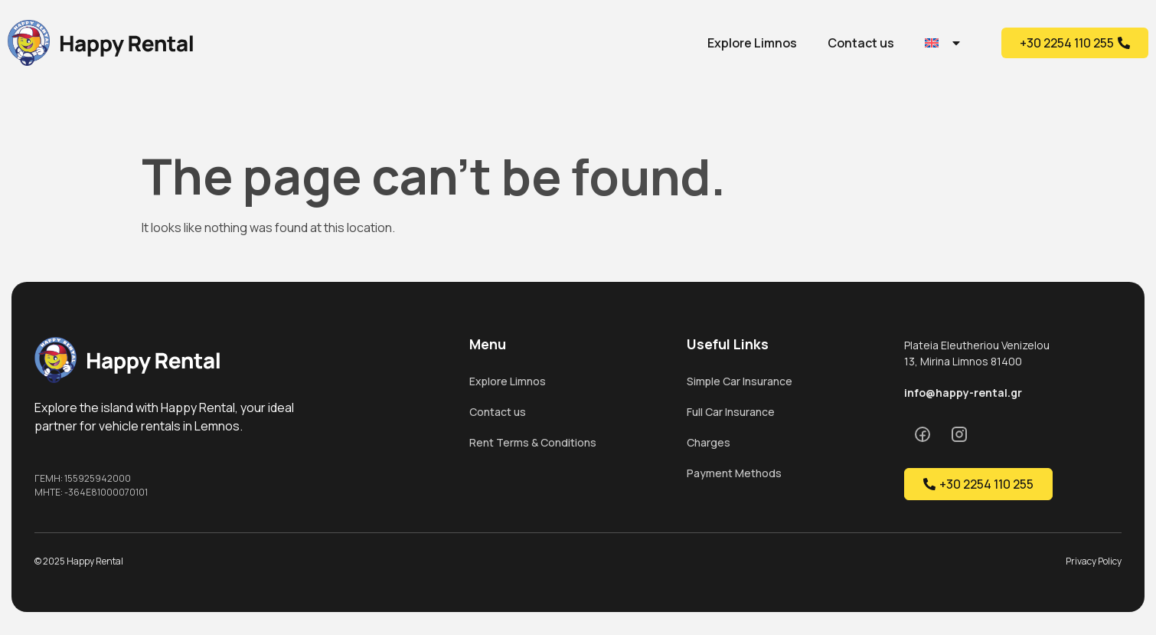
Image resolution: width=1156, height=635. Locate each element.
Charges (708, 442)
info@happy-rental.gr (963, 392)
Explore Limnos (752, 42)
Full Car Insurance (731, 411)
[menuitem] (943, 43)
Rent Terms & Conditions (532, 442)
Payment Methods (734, 473)
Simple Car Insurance (739, 381)
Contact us (861, 42)
